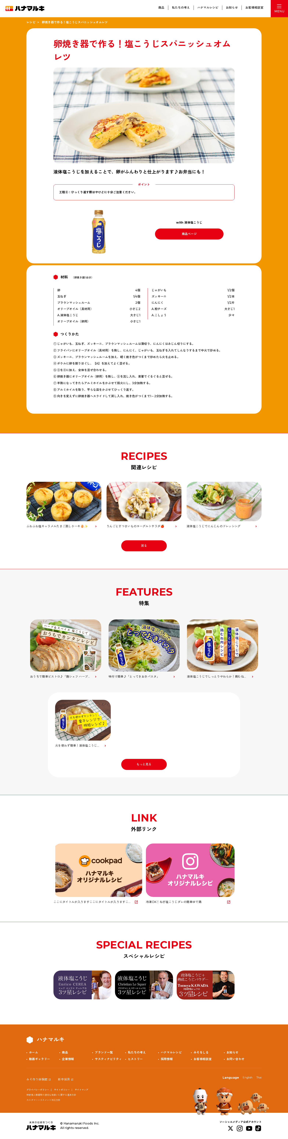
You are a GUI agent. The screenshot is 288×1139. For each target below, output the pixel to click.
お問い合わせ (235, 1059)
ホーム (33, 1052)
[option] (65, 649)
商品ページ (189, 234)
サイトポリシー (62, 1089)
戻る (144, 545)
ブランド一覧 (104, 1052)
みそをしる (201, 1052)
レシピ (30, 22)
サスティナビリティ (108, 1059)
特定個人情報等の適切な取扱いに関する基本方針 (51, 1094)
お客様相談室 (254, 7)
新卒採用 (64, 1079)
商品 (161, 7)
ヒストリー (135, 1059)
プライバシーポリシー (37, 1089)
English (247, 1077)
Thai (259, 1077)
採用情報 (167, 1059)
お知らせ (232, 7)
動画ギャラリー (39, 1059)
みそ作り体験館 (36, 1079)
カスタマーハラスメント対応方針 (43, 1100)
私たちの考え (181, 7)
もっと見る (144, 764)
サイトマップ (81, 1089)
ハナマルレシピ (207, 7)
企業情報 (68, 1059)
